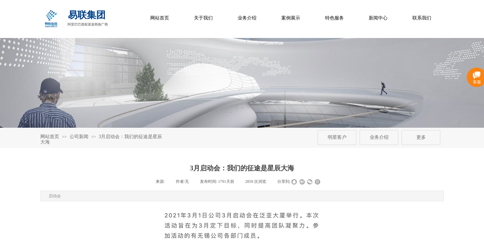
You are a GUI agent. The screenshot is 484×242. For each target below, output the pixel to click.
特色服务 (334, 18)
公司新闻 (79, 136)
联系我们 (421, 18)
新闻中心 (378, 18)
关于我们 (203, 18)
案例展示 (290, 18)
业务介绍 (247, 18)
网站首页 (159, 18)
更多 (421, 137)
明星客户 (337, 137)
